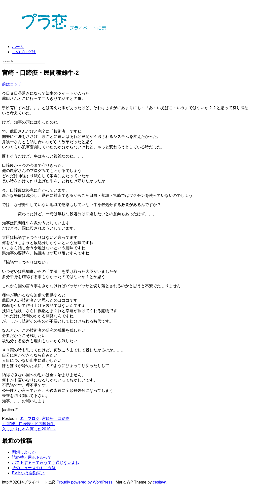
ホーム (18, 46)
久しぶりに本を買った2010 (29, 429)
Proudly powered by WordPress (84, 482)
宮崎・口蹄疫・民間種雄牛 (28, 424)
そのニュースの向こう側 (34, 468)
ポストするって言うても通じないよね (45, 462)
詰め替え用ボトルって (32, 457)
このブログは (24, 52)
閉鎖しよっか (24, 452)
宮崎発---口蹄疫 (56, 418)
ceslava (159, 482)
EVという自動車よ (28, 473)
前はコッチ (12, 84)
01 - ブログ (29, 418)
